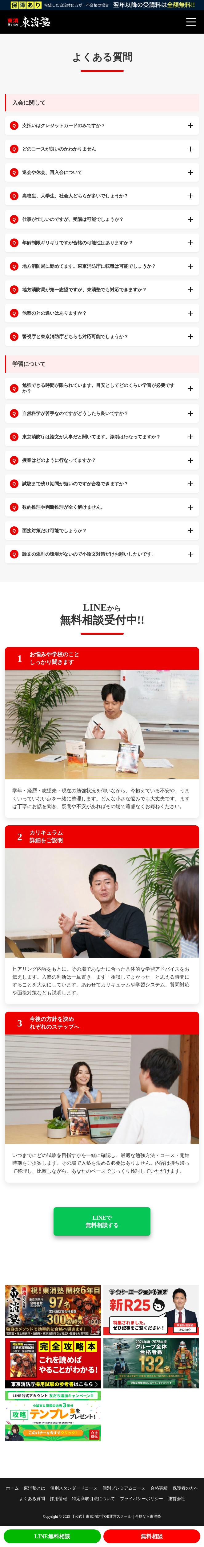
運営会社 (176, 1498)
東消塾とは (34, 1488)
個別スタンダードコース (74, 1488)
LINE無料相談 (52, 1536)
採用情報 (58, 1498)
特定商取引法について (93, 1498)
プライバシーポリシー (141, 1498)
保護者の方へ (185, 1488)
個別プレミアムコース (124, 1488)
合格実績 (159, 1488)
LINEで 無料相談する (102, 1221)
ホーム (12, 1488)
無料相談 (152, 1536)
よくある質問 (32, 1498)
